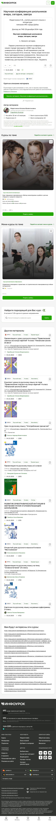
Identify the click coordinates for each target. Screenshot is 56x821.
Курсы (3, 738)
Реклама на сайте (7, 761)
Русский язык (9, 73)
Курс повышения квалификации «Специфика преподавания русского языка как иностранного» (25, 652)
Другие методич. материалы (24, 73)
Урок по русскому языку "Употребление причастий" (26, 426)
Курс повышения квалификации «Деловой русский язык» (24, 630)
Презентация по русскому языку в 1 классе (23, 466)
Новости (4, 753)
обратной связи (39, 813)
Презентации (35, 334)
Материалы (5, 740)
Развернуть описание (10, 91)
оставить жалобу (18, 126)
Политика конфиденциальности (9, 793)
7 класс (26, 422)
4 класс (26, 334)
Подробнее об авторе (16, 112)
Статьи (33, 500)
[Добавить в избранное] (51, 65)
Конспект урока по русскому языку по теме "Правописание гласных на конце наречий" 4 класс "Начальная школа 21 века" (26, 384)
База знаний (24, 740)
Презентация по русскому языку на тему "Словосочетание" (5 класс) (22, 566)
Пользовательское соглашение (9, 790)
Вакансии (42, 743)
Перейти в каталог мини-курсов (42, 224)
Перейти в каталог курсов (44, 135)
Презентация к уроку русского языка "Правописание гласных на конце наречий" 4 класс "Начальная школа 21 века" (27, 340)
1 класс (26, 462)
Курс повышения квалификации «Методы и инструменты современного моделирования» (24, 647)
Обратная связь (44, 738)
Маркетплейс (24, 738)
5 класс (26, 562)
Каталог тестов (25, 759)
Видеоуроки (24, 757)
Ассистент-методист (27, 754)
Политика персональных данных (9, 795)
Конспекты (34, 378)
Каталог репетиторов (24, 763)
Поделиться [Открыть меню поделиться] (28, 101)
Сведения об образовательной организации (12, 788)
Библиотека (24, 751)
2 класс (26, 603)
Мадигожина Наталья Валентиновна (23, 108)
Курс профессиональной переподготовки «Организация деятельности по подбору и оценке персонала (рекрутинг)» (25, 662)
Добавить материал (27, 743)
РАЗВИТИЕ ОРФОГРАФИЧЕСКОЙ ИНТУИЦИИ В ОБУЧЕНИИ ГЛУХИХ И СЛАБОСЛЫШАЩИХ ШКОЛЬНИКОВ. (24, 506)
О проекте (5, 756)
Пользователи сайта (8, 758)
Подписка (4, 743)
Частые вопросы (44, 740)
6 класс (26, 500)
